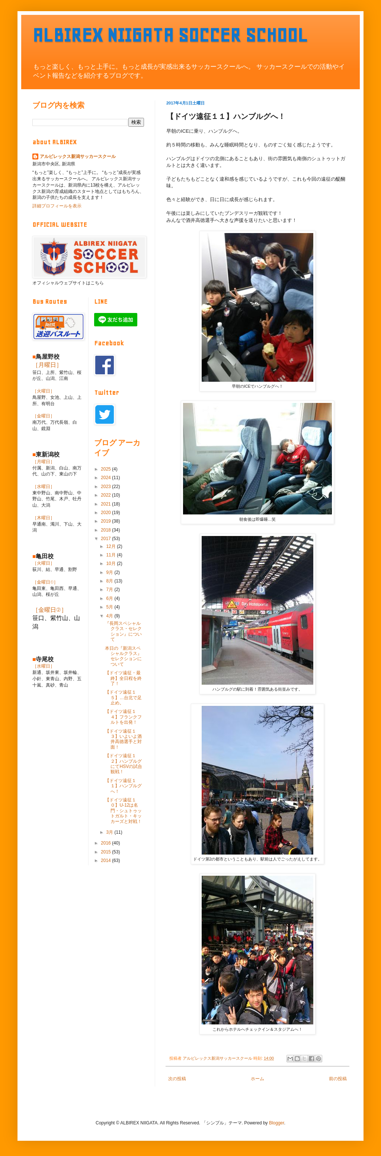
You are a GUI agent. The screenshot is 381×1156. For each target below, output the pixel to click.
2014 (106, 860)
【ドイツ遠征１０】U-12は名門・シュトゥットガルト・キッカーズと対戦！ (123, 810)
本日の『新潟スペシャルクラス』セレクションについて (123, 656)
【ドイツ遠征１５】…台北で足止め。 (123, 697)
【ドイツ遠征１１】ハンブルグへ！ (123, 786)
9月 (110, 572)
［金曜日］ (43, 416)
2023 (106, 486)
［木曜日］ (43, 517)
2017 (106, 538)
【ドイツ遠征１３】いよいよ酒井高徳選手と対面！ (123, 739)
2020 (106, 512)
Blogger (276, 1123)
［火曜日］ (43, 391)
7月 (110, 589)
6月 (110, 598)
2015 (106, 852)
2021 (106, 504)
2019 (106, 521)
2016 (106, 843)
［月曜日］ (47, 365)
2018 (106, 530)
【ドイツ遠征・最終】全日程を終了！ (123, 678)
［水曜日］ (43, 486)
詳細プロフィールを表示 (56, 206)
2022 (106, 495)
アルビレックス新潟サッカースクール (78, 156)
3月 (110, 832)
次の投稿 (177, 1078)
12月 (111, 546)
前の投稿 (338, 1078)
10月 (111, 563)
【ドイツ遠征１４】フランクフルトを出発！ (123, 717)
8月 (110, 581)
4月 (110, 616)
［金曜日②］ (49, 610)
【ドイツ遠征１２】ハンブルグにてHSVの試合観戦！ (123, 763)
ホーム (257, 1078)
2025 (106, 469)
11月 (111, 555)
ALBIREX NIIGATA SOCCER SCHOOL (170, 35)
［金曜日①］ (45, 582)
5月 (110, 607)
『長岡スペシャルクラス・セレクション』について (123, 631)
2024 (106, 477)
